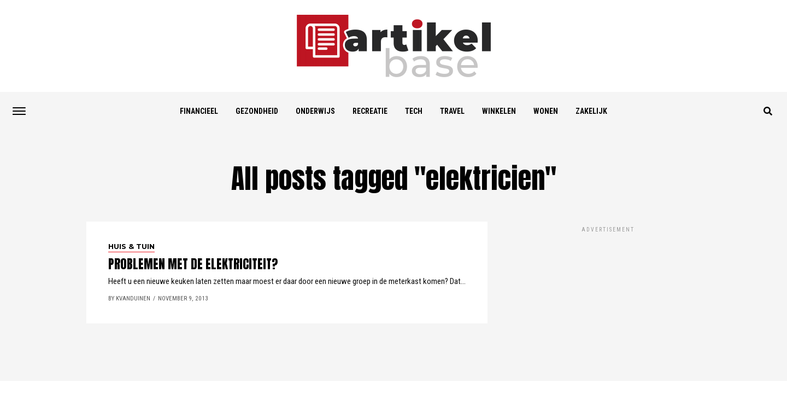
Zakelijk (591, 111)
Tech (413, 111)
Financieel (199, 111)
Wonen (545, 111)
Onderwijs (315, 111)
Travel (452, 111)
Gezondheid (257, 111)
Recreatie (370, 111)
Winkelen (499, 111)
